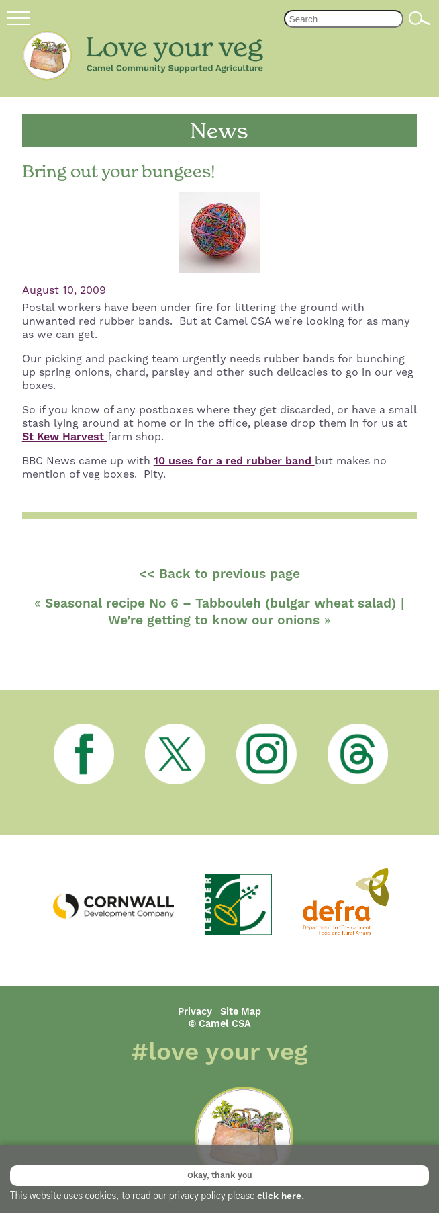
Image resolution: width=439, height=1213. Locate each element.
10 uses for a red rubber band (234, 461)
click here (279, 1196)
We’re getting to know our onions (214, 620)
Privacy (195, 1012)
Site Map (240, 1012)
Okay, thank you (219, 1176)
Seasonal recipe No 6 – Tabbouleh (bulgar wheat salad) (220, 603)
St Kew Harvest (64, 437)
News (219, 131)
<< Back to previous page (219, 574)
